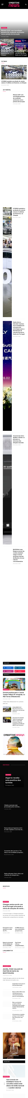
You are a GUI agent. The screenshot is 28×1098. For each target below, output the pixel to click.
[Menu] (2, 4)
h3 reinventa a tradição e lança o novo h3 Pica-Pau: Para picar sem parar (18, 1016)
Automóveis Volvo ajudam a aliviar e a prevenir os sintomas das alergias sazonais (19, 439)
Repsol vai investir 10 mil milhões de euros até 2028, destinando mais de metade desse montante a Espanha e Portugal (8, 944)
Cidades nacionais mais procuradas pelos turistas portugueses (11, 806)
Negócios (5, 901)
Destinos (8, 774)
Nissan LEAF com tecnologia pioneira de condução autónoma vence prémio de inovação (12, 32)
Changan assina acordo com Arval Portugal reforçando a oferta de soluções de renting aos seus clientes (13, 907)
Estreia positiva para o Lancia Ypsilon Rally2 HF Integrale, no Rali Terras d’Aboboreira (14, 694)
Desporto (6, 689)
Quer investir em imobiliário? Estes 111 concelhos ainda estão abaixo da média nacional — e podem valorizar (15, 1084)
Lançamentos (6, 966)
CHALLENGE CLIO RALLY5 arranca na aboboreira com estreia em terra (18, 709)
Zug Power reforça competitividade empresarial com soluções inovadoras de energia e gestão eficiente (19, 944)
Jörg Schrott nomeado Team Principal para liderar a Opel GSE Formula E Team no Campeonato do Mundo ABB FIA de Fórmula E (18, 721)
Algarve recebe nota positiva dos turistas (13, 780)
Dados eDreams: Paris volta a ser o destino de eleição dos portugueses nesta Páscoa (13, 874)
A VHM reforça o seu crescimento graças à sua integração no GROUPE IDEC (19, 929)
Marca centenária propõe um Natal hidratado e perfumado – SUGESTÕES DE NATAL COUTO (18, 1005)
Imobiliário (6, 1076)
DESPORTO (6, 674)
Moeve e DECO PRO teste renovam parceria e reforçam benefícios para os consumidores (18, 994)
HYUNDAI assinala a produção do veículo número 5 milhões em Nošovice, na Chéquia (6, 51)
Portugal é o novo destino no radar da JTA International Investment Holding (7, 929)
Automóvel (4, 27)
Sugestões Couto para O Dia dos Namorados (18, 984)
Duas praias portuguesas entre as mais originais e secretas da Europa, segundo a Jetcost (13, 828)
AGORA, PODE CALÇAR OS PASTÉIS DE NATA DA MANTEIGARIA (12, 971)
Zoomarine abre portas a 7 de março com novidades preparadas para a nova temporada (14, 851)
